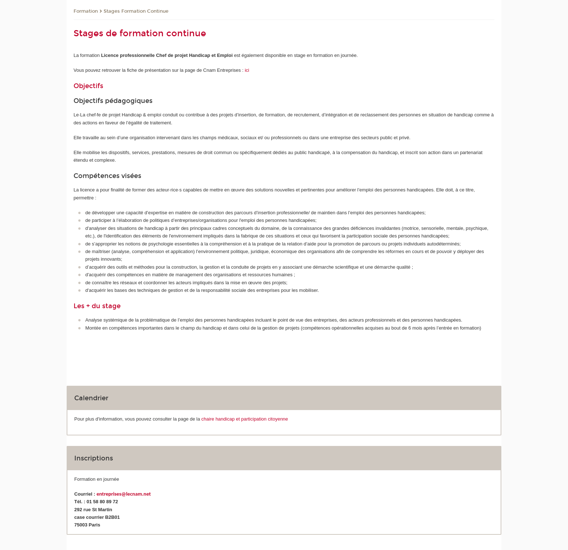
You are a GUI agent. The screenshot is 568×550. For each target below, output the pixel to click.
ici (247, 70)
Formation (86, 11)
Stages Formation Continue (136, 11)
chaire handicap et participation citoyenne (244, 419)
